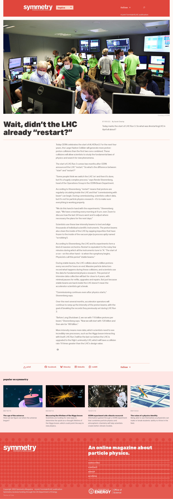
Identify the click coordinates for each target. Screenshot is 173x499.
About (91, 471)
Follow (124, 7)
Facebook (50, 367)
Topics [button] (66, 7)
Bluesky (65, 367)
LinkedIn (80, 367)
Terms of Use (8, 495)
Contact (92, 467)
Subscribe (94, 462)
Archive (92, 475)
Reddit (93, 367)
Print (28, 367)
